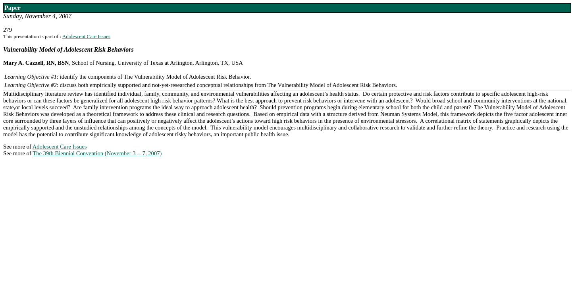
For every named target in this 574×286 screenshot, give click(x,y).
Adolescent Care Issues (86, 36)
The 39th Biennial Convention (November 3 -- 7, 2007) (97, 153)
